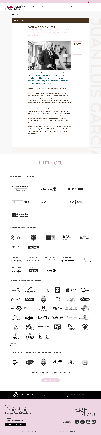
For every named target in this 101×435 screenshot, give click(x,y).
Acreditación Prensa (16, 424)
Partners (45, 7)
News (60, 7)
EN (90, 1)
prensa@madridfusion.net (48, 395)
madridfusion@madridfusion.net (16, 415)
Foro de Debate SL (22, 413)
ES (88, 1)
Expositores (50, 380)
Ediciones (74, 7)
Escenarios (27, 7)
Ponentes (52, 7)
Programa (36, 7)
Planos (66, 7)
